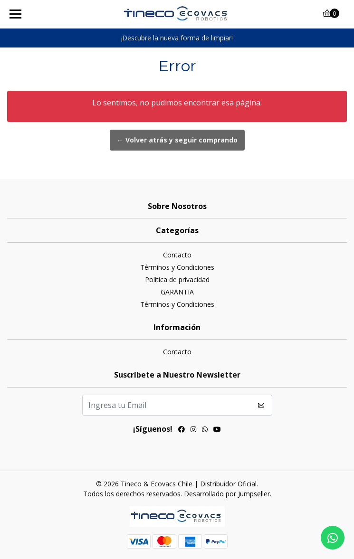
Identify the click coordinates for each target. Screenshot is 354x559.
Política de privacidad (177, 279)
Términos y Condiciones (177, 267)
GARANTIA (177, 291)
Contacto (177, 254)
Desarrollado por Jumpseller (227, 493)
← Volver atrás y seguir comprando (177, 139)
